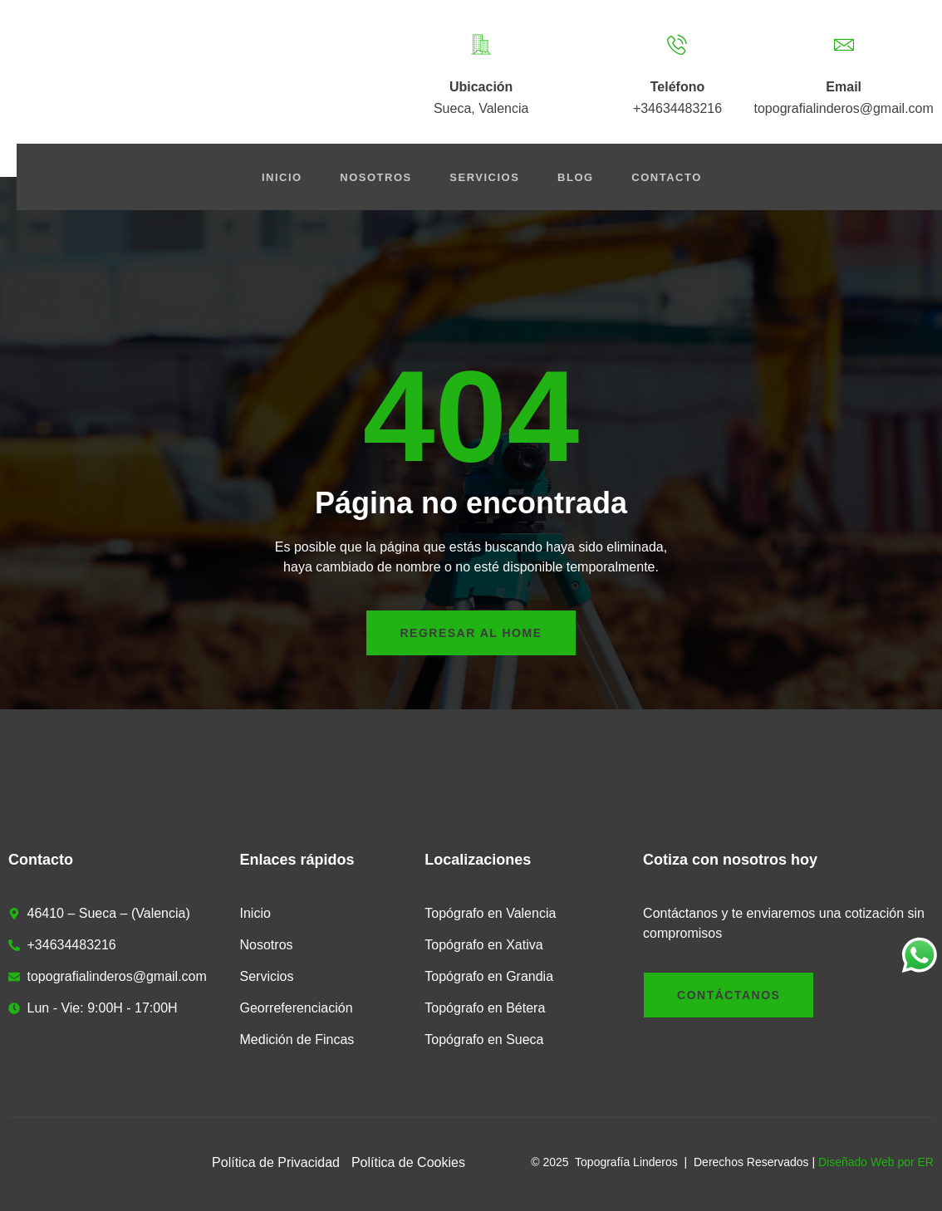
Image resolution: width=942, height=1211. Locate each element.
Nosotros (374, 177)
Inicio (276, 177)
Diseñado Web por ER (876, 1162)
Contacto (675, 177)
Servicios (487, 177)
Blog (581, 177)
